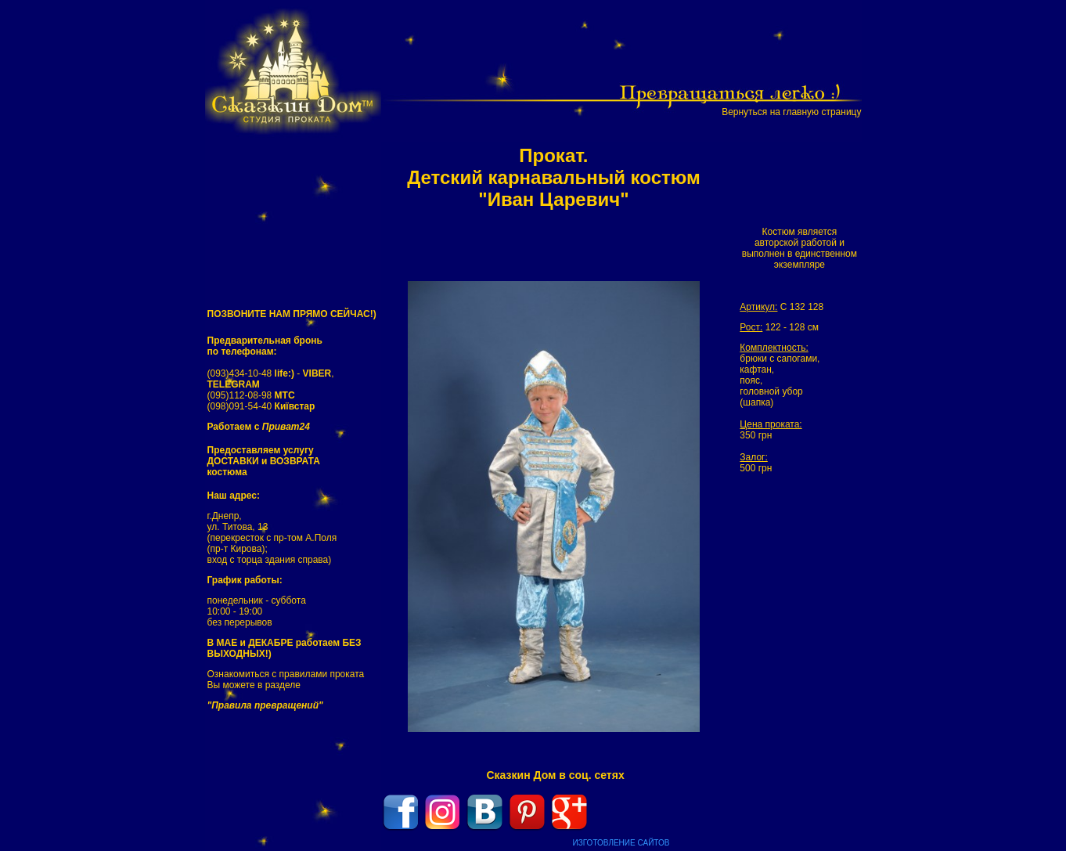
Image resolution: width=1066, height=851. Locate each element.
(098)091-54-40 (261, 406)
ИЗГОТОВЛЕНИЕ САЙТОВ (621, 842)
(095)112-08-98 (251, 395)
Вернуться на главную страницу (791, 111)
